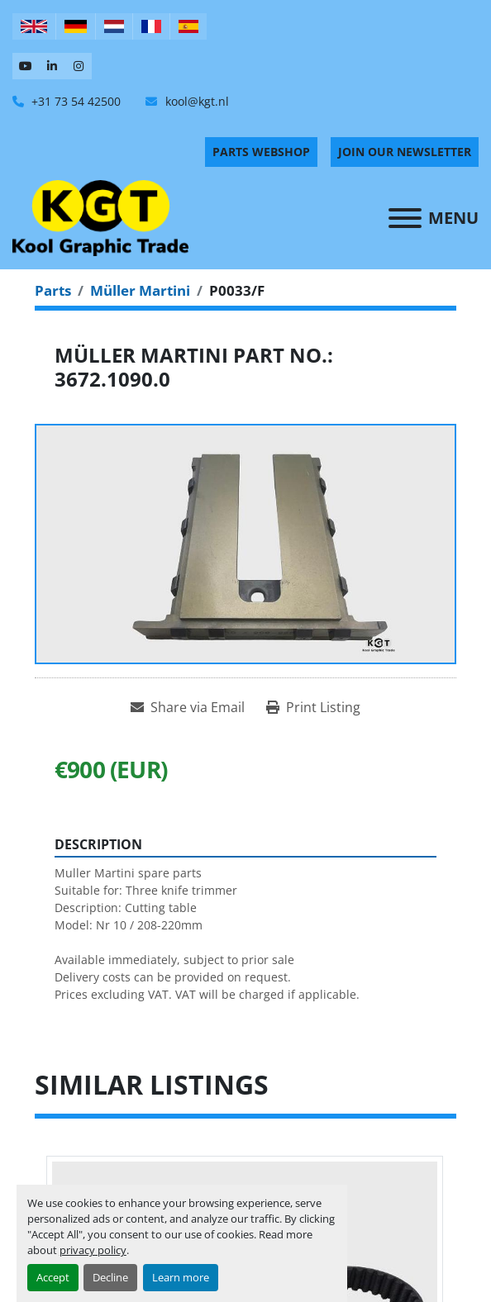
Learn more (180, 1277)
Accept (52, 1277)
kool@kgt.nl (195, 101)
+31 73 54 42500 (74, 101)
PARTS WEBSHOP (261, 151)
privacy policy (93, 1250)
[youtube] (25, 66)
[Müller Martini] (140, 290)
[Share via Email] (187, 707)
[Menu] (405, 218)
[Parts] (53, 290)
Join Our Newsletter (404, 151)
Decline (110, 1277)
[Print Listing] (313, 707)
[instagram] (78, 66)
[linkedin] (52, 66)
